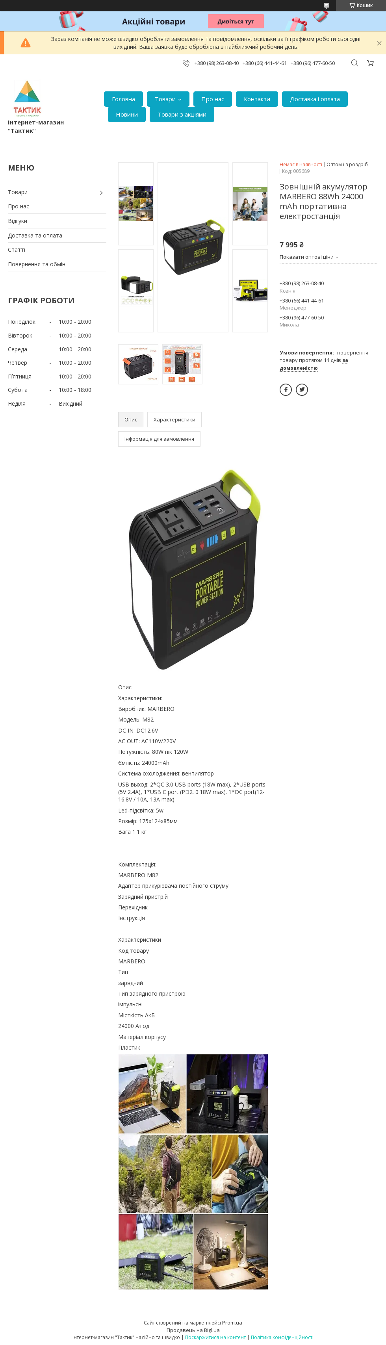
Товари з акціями (182, 114)
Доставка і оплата (315, 99)
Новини (127, 114)
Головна (123, 99)
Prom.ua (232, 1322)
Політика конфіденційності (282, 1337)
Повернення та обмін (36, 264)
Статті (16, 249)
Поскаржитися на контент (215, 1337)
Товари (165, 99)
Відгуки (17, 220)
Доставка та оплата (35, 235)
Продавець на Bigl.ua (193, 1330)
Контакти (257, 99)
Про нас (212, 99)
